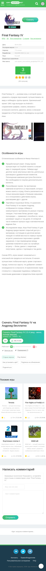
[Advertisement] (22, 299)
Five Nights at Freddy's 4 (34, 403)
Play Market (21, 357)
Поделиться (7, 367)
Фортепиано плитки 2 (11, 441)
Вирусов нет (7, 350)
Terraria (11, 403)
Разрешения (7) (21, 350)
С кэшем (26, 38)
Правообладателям (28, 558)
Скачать (30, 20)
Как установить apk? (10, 362)
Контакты (14, 558)
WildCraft (34, 441)
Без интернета (36, 38)
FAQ (34, 561)
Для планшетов (15, 38)
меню (2, 3)
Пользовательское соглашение (18, 561)
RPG (3, 38)
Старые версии (8, 357)
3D (8, 38)
